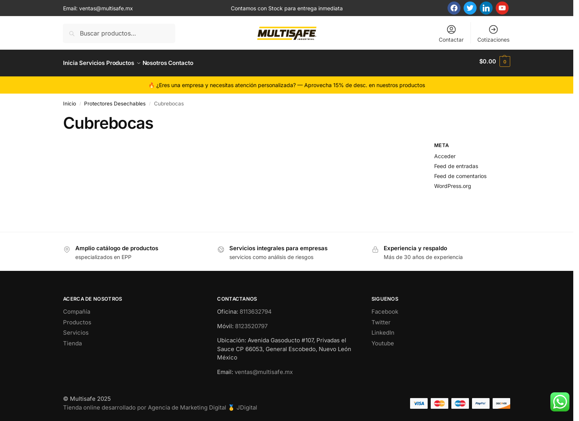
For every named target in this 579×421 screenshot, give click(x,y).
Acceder (445, 153)
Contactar (451, 33)
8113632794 (256, 308)
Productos (77, 318)
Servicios (76, 329)
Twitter (381, 318)
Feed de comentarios (460, 172)
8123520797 (251, 322)
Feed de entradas (456, 162)
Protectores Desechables (115, 100)
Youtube (382, 339)
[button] (494, 61)
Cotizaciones (493, 33)
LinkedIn (382, 329)
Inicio (69, 100)
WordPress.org (452, 182)
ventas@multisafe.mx (106, 8)
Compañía (76, 308)
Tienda (72, 339)
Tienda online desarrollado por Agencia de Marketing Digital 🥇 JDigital (160, 404)
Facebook (384, 308)
